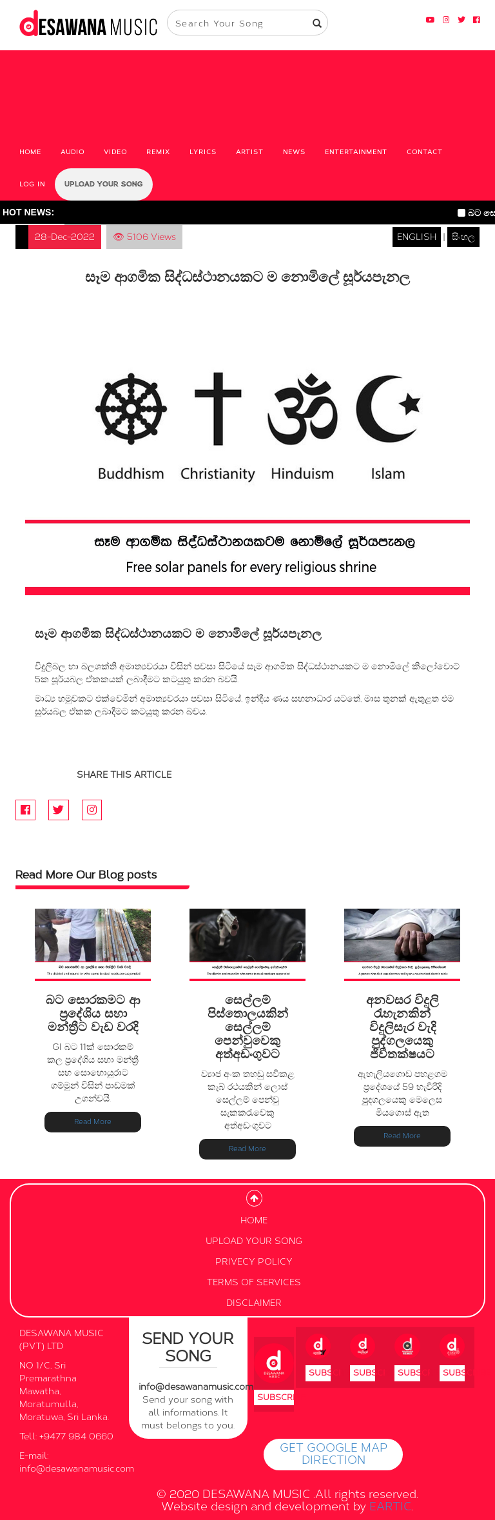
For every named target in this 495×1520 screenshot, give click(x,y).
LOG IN (32, 184)
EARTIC (390, 1506)
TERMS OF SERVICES (254, 1282)
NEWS (294, 152)
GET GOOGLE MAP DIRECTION (333, 1454)
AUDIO (72, 152)
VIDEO (115, 152)
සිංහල (463, 237)
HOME (30, 152)
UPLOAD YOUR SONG (103, 184)
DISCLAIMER (254, 1303)
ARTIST (250, 152)
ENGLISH (416, 237)
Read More (93, 1122)
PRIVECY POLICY (254, 1261)
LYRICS (203, 152)
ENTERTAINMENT (356, 152)
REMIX (158, 152)
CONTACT (425, 152)
